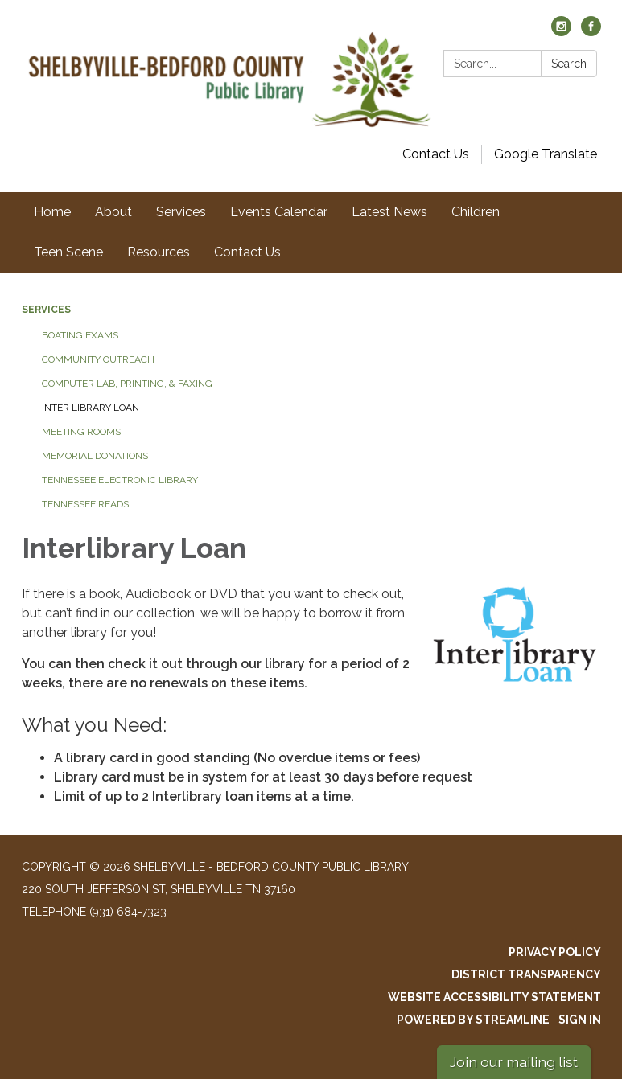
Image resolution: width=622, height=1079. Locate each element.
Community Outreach (98, 359)
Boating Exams (80, 335)
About (113, 211)
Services (181, 211)
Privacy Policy (555, 952)
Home (52, 211)
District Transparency (526, 974)
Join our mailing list (514, 1061)
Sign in (579, 1019)
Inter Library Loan (90, 407)
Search (569, 63)
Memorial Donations (95, 456)
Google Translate (545, 154)
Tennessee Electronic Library (120, 480)
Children (475, 211)
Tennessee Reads (85, 504)
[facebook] (591, 31)
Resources (158, 252)
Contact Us (435, 154)
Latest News (389, 211)
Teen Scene (68, 252)
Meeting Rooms (81, 431)
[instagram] (561, 31)
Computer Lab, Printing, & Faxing (127, 383)
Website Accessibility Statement (494, 997)
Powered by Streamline (473, 1019)
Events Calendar (278, 211)
